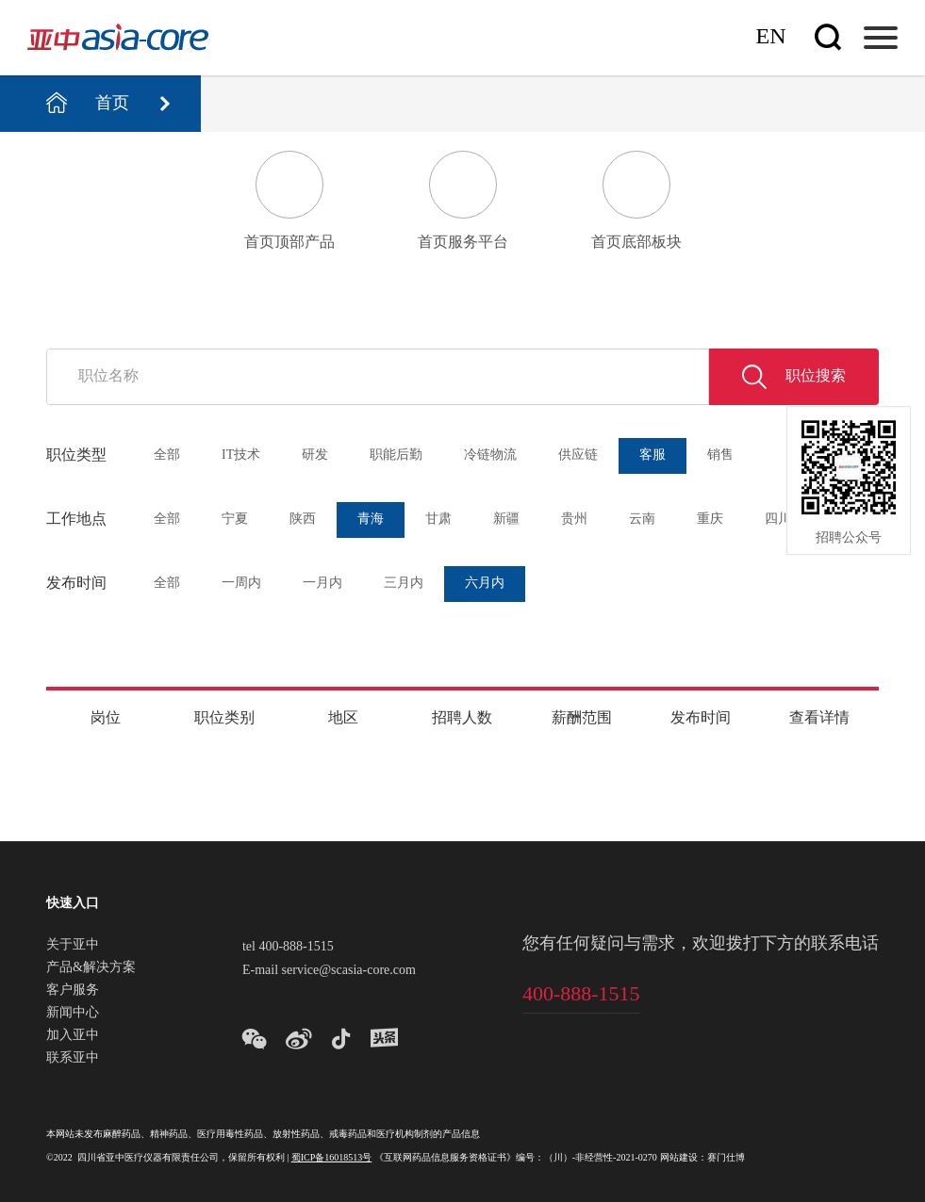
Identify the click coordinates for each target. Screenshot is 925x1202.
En (771, 37)
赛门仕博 (726, 1158)
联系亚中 (72, 1058)
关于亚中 (72, 945)
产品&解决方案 (91, 968)
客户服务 (72, 991)
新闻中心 (72, 1013)
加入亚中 (72, 1036)
